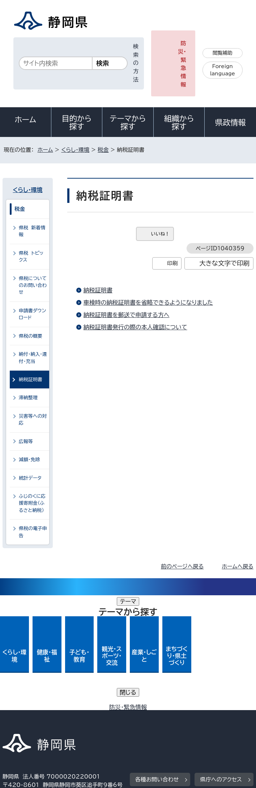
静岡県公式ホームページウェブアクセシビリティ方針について (81, 717)
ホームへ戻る (237, 566)
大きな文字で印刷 (224, 263)
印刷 (172, 263)
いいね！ (160, 234)
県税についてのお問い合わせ (33, 285)
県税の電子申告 (33, 532)
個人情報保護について (117, 709)
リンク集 (190, 717)
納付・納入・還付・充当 (33, 357)
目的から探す (77, 122)
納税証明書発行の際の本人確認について (135, 327)
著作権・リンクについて (36, 709)
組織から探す (179, 122)
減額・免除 (29, 459)
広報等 (26, 441)
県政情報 (230, 122)
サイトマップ (23, 726)
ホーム (26, 120)
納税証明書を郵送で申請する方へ (127, 315)
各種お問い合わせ (157, 664)
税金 (103, 150)
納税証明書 (98, 290)
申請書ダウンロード (32, 314)
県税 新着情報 (32, 231)
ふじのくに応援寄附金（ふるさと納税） (32, 503)
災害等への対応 (33, 419)
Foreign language (222, 70)
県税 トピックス (31, 256)
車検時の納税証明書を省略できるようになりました (148, 302)
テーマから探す (128, 122)
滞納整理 (28, 397)
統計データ (30, 478)
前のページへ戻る (182, 566)
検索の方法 (135, 63)
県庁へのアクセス (221, 664)
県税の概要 (30, 336)
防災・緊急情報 (182, 64)
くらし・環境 (75, 150)
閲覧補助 (222, 52)
